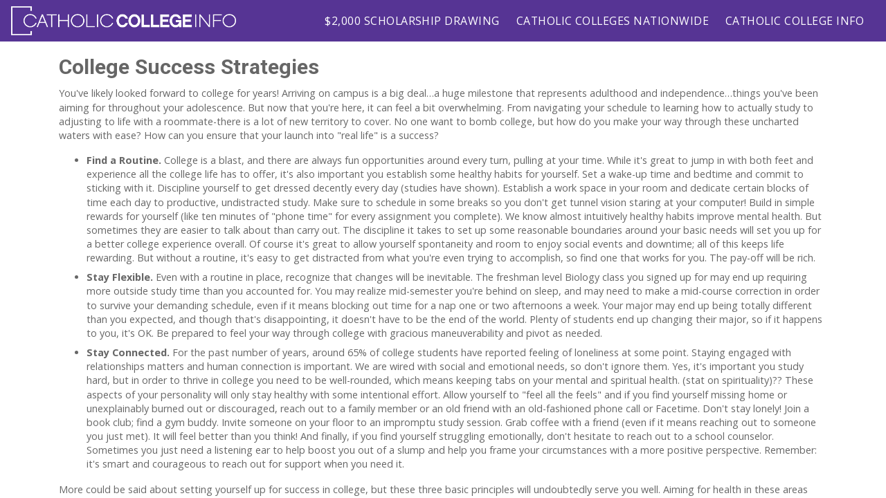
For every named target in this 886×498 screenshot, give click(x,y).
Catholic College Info (794, 20)
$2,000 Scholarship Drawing (412, 20)
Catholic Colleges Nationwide (612, 20)
